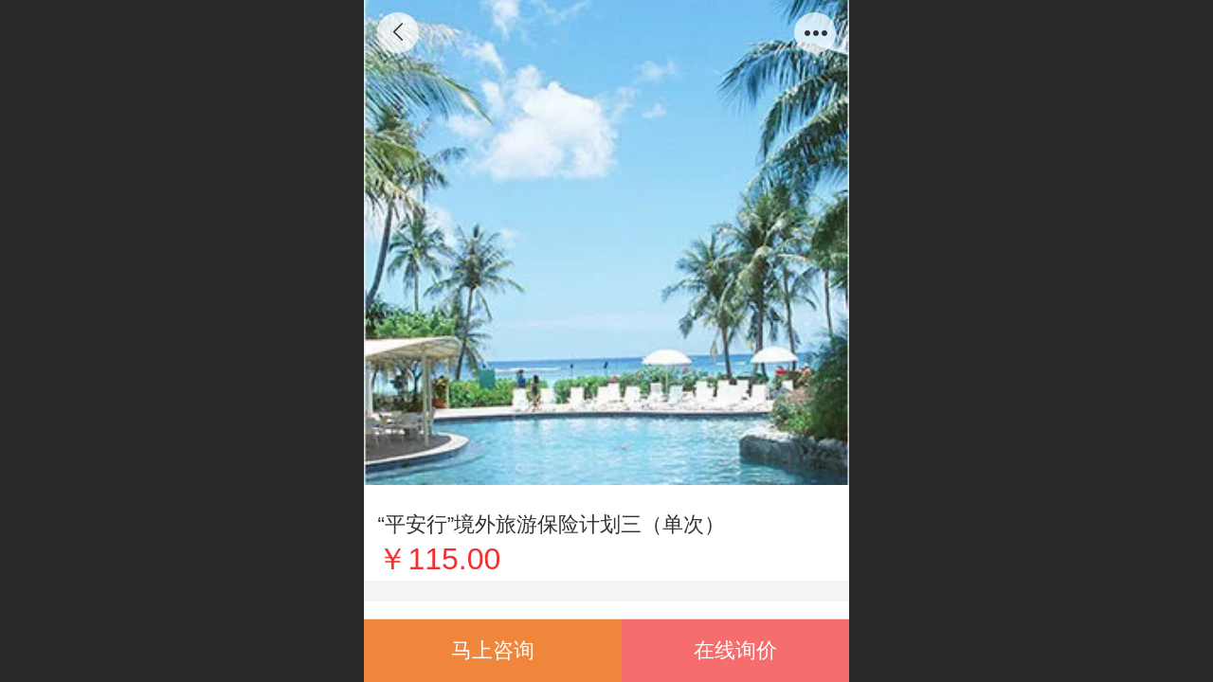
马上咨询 (492, 650)
